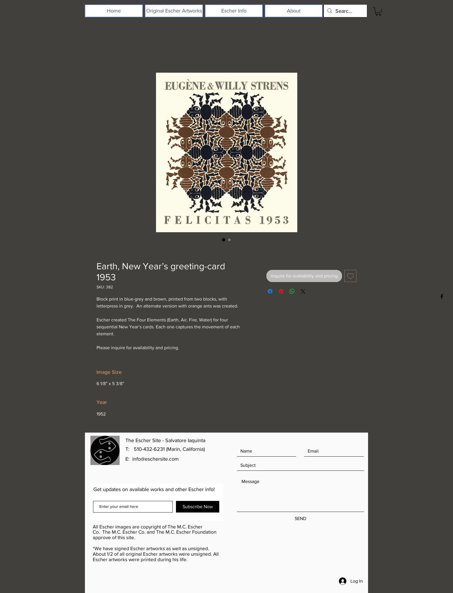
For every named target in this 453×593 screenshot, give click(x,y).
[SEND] (300, 518)
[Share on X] (303, 291)
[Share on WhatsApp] (292, 291)
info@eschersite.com (155, 459)
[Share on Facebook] (270, 291)
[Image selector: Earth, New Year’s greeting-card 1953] (223, 240)
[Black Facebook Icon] (442, 296)
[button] (378, 11)
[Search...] (345, 11)
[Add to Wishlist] (350, 276)
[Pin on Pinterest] (281, 291)
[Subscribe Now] (197, 507)
